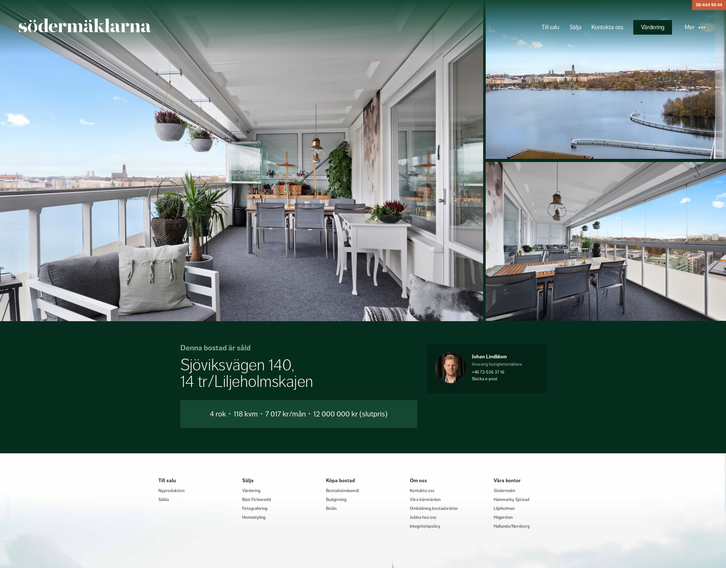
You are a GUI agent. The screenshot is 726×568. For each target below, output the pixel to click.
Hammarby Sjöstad (512, 499)
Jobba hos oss (423, 517)
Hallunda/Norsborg (512, 526)
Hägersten (503, 517)
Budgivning (336, 499)
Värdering (652, 27)
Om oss (418, 480)
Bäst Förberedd (256, 499)
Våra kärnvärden (425, 499)
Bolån (331, 508)
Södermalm (504, 490)
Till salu (550, 27)
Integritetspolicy (425, 526)
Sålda (163, 499)
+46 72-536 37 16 (488, 372)
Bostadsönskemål (342, 490)
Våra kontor (507, 480)
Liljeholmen (504, 508)
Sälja (575, 27)
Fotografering (254, 508)
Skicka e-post (484, 378)
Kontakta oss (607, 27)
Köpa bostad (340, 480)
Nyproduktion (171, 490)
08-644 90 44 (709, 5)
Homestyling (253, 517)
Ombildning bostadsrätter (434, 508)
